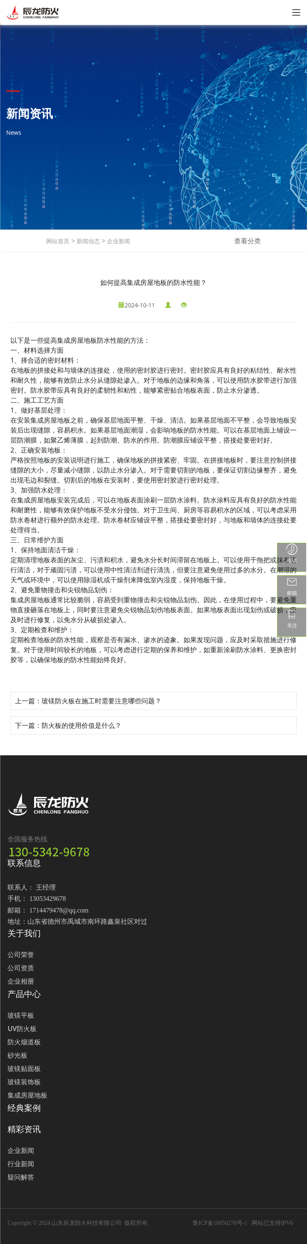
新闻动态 (87, 241)
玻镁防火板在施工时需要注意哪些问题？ (101, 700)
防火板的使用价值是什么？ (81, 725)
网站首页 (57, 241)
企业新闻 (117, 241)
